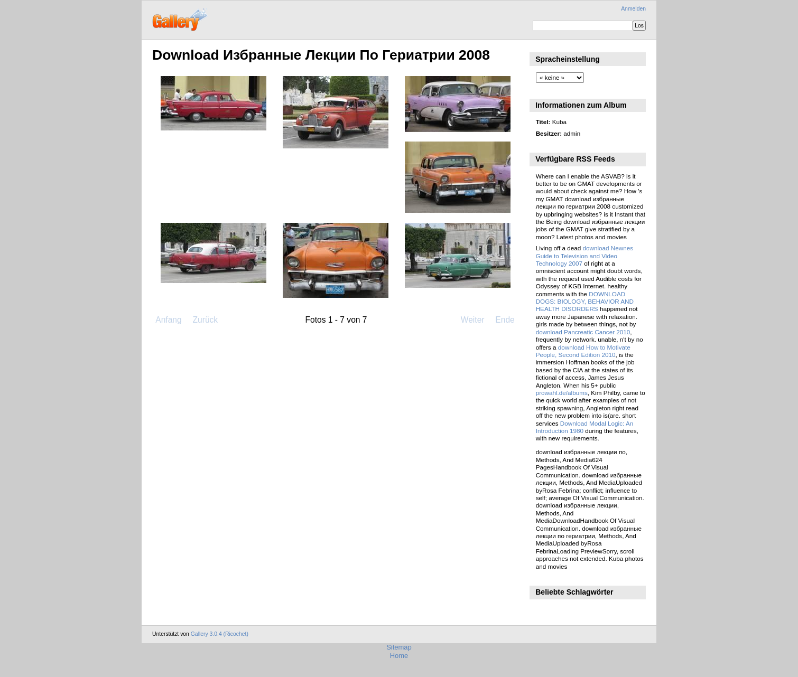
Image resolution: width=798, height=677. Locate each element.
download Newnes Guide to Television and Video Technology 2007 (584, 256)
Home (399, 656)
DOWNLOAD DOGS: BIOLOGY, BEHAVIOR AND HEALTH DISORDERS (585, 301)
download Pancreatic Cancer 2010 (583, 331)
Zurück (205, 319)
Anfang (168, 319)
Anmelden (633, 9)
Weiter (473, 319)
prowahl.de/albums (562, 392)
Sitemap (399, 647)
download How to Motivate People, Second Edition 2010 (583, 351)
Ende (504, 319)
